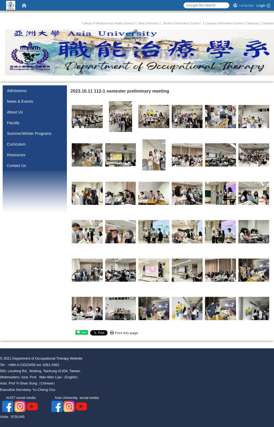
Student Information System (182, 23)
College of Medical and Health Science (107, 23)
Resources (16, 155)
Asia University (148, 23)
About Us (15, 112)
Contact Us (16, 165)
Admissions (17, 91)
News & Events (20, 101)
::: (79, 22)
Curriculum (16, 144)
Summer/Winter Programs (29, 133)
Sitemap (252, 23)
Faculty (13, 123)
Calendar (267, 23)
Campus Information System (224, 23)
